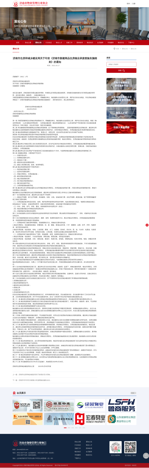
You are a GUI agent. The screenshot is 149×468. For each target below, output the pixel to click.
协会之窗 (28, 43)
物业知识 (90, 43)
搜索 (121, 71)
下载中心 (131, 43)
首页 (17, 43)
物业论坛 (121, 43)
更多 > (133, 393)
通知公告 (38, 43)
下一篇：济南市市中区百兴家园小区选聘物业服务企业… (32, 380)
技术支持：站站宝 (130, 465)
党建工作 (69, 43)
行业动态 (49, 43)
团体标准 (80, 43)
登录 (128, 3)
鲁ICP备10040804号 (61, 465)
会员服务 (100, 43)
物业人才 (59, 43)
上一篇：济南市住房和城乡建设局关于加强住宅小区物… (32, 375)
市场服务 (111, 43)
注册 (133, 3)
